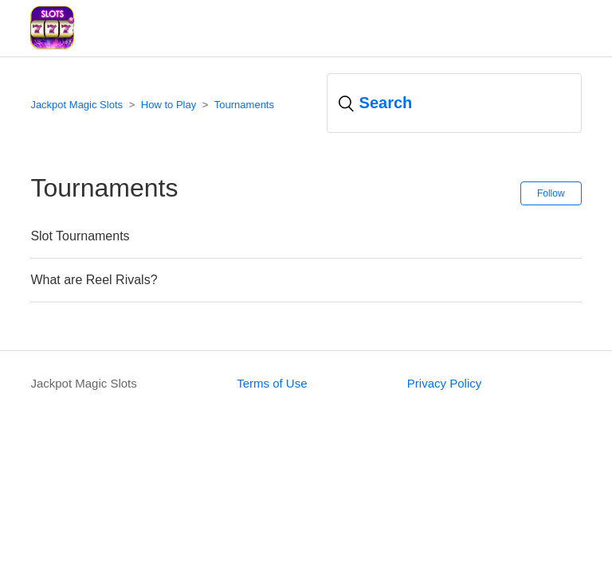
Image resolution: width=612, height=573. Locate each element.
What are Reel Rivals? (93, 279)
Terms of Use (272, 383)
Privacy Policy (444, 383)
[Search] (454, 103)
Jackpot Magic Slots (76, 105)
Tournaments (244, 105)
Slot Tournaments (79, 236)
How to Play (168, 105)
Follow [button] (551, 193)
